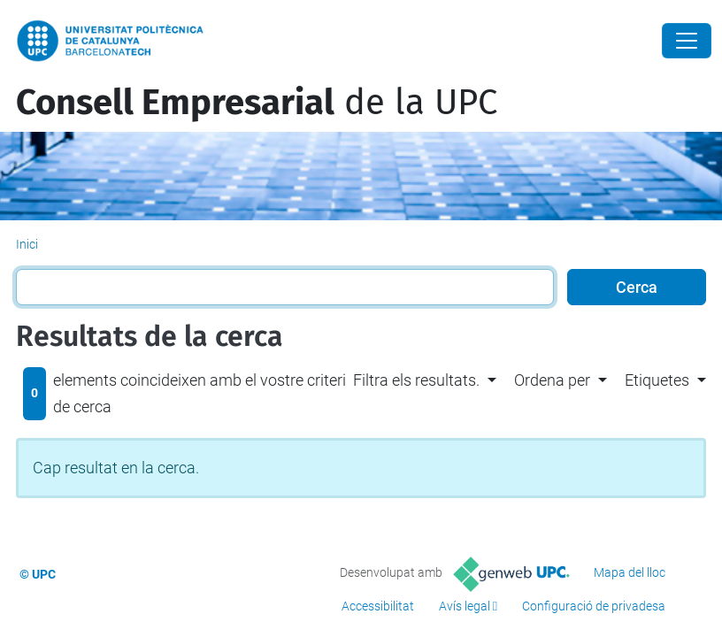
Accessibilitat (378, 606)
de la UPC (256, 102)
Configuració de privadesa (593, 606)
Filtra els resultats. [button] (416, 380)
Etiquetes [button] (657, 380)
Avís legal (464, 606)
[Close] (686, 40)
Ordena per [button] (552, 380)
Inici (27, 244)
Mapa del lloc (629, 572)
